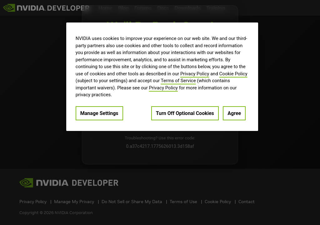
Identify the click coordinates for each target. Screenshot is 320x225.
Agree (234, 113)
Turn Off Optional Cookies (185, 113)
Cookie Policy (233, 74)
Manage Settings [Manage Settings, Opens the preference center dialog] (99, 113)
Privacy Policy (194, 74)
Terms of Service (178, 80)
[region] (162, 76)
